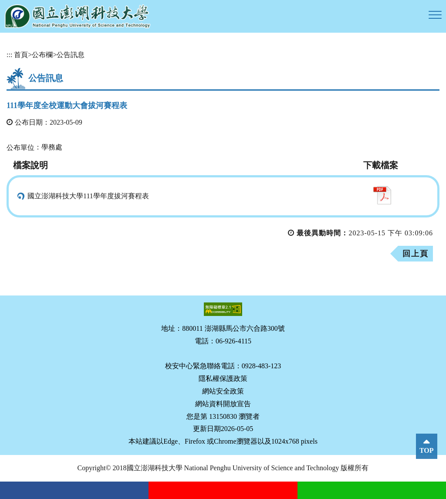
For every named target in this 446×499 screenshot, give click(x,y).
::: (9, 54)
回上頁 (415, 253)
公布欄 (42, 54)
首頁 (21, 54)
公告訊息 (70, 54)
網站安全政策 (223, 391)
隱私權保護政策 (223, 378)
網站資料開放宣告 (223, 403)
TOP (426, 450)
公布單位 (20, 147)
